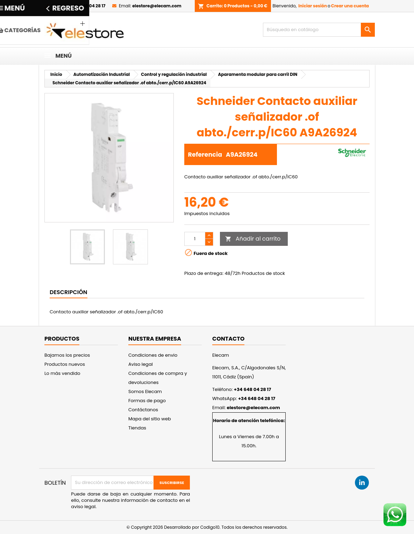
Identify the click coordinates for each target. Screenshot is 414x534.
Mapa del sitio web (149, 418)
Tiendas (137, 428)
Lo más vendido (62, 373)
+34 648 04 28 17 (88, 6)
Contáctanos (143, 409)
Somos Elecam (145, 391)
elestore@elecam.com (156, 6)
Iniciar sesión (312, 6)
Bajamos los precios (67, 355)
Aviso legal (140, 364)
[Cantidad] (194, 239)
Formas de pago (147, 400)
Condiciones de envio (152, 355)
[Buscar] (319, 30)
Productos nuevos (64, 364)
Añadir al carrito (252, 239)
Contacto (228, 339)
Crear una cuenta (350, 6)
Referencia (205, 154)
